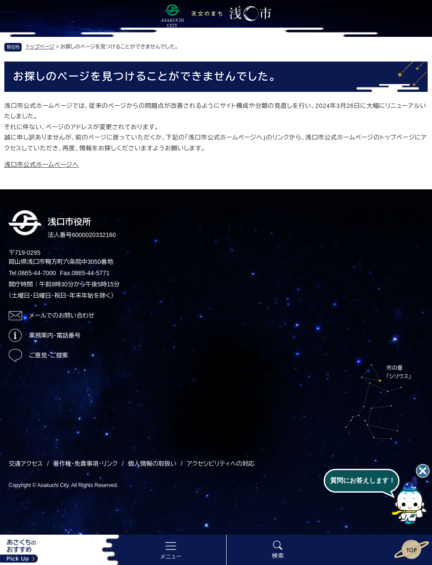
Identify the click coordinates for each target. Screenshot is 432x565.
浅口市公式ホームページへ (41, 164)
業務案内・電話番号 (55, 335)
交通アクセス (26, 463)
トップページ (40, 47)
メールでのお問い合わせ (61, 315)
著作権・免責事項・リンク (85, 463)
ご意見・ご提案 (48, 355)
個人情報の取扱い (152, 463)
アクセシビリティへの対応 (220, 463)
